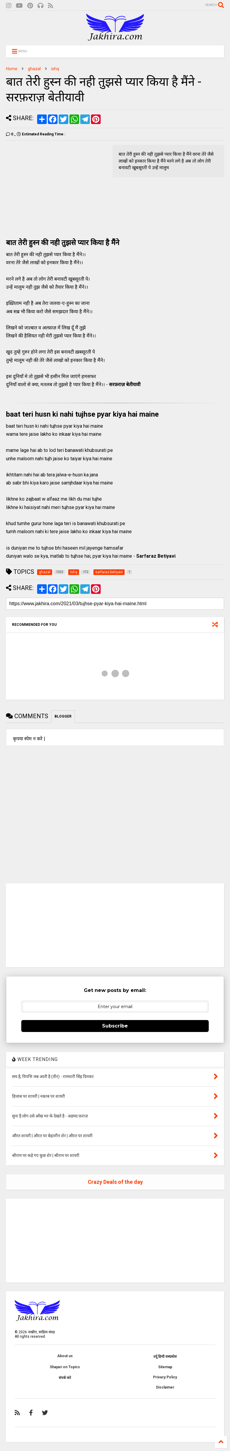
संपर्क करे (65, 1378)
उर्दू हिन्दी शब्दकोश (165, 1356)
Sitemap (165, 1367)
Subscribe (115, 1026)
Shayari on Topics (65, 1367)
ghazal (34, 68)
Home (11, 68)
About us (65, 1356)
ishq (55, 68)
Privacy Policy (165, 1377)
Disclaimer (165, 1387)
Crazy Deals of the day (115, 1182)
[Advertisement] (56, 187)
